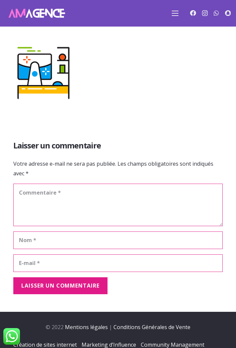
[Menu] (175, 13)
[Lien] (36, 13)
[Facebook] (193, 13)
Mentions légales (86, 327)
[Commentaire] (118, 205)
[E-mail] (118, 263)
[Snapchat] (228, 13)
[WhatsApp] (216, 13)
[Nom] (118, 240)
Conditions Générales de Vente (152, 327)
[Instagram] (205, 13)
